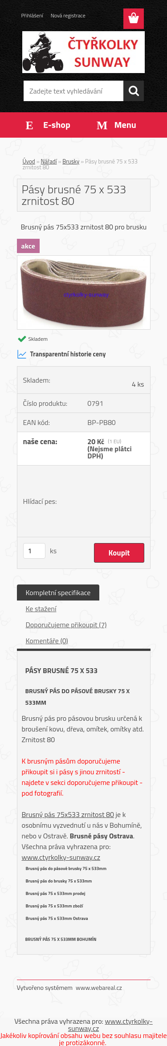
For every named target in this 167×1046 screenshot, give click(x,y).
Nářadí (49, 161)
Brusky (70, 161)
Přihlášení (32, 15)
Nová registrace (68, 15)
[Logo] (83, 52)
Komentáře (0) (47, 640)
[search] (133, 91)
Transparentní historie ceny (61, 354)
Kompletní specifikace (58, 592)
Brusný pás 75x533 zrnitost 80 (68, 814)
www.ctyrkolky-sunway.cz (61, 857)
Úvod (29, 161)
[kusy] (34, 551)
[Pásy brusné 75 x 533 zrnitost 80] (83, 259)
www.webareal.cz (99, 987)
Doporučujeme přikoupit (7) (66, 624)
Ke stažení (41, 608)
